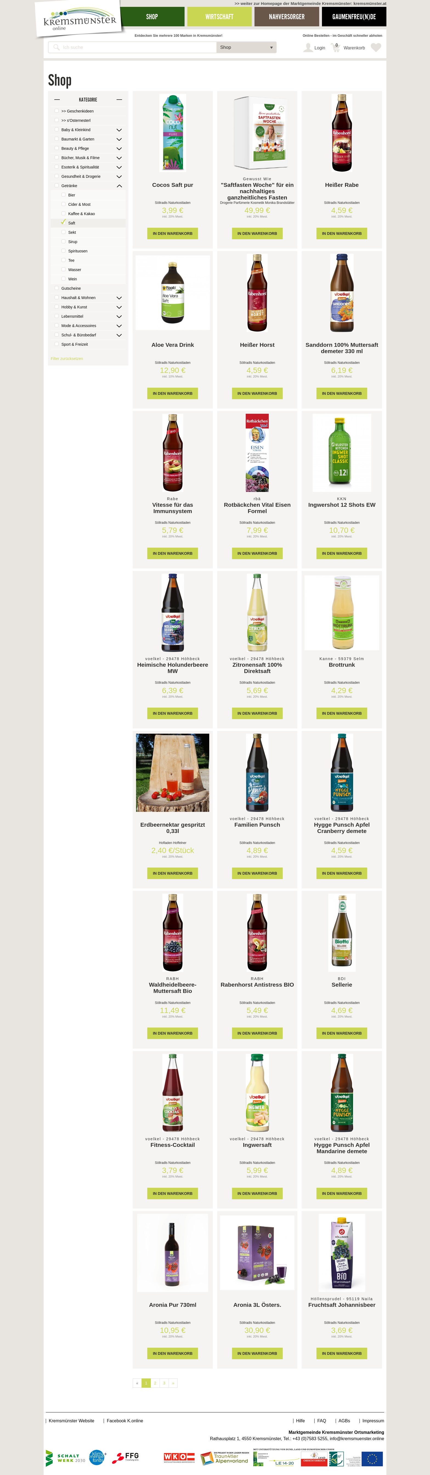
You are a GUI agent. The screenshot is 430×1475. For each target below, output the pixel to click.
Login (320, 48)
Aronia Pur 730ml (172, 1305)
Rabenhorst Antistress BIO (257, 984)
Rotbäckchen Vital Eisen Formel (257, 508)
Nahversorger (287, 17)
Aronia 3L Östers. (257, 1305)
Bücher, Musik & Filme (80, 158)
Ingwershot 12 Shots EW (341, 505)
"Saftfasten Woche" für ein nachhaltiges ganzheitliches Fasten (257, 191)
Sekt (72, 232)
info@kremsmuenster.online (357, 1438)
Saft (71, 223)
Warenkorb (350, 46)
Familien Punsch (257, 824)
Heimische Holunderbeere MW (172, 668)
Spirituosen (77, 251)
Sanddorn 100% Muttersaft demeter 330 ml (341, 348)
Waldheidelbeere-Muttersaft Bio (172, 987)
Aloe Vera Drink (172, 345)
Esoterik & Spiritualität (80, 167)
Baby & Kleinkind (75, 130)
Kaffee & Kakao (81, 214)
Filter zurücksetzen (67, 358)
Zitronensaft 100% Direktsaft (257, 668)
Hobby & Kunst (74, 307)
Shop (152, 17)
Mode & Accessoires (78, 325)
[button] (246, 47)
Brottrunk (342, 665)
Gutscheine (71, 288)
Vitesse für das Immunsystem (172, 508)
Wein (72, 279)
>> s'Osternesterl (75, 120)
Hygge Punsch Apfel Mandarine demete (342, 1148)
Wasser (74, 270)
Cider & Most (79, 204)
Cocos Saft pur (172, 185)
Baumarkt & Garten (77, 139)
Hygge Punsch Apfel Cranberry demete (342, 827)
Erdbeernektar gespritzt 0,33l (172, 827)
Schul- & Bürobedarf (78, 335)
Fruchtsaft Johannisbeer (341, 1305)
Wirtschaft (219, 17)
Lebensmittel (72, 316)
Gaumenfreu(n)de (354, 17)
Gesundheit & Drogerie (80, 176)
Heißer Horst (257, 345)
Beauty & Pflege (75, 148)
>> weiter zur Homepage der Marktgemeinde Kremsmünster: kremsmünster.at (310, 3)
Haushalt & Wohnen (78, 297)
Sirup (72, 242)
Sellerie (342, 984)
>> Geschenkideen (77, 111)
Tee (71, 260)
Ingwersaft (257, 1145)
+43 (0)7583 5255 (310, 1438)
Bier (71, 195)
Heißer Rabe (342, 185)
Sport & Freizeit (74, 344)
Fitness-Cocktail (173, 1145)
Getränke (69, 186)
